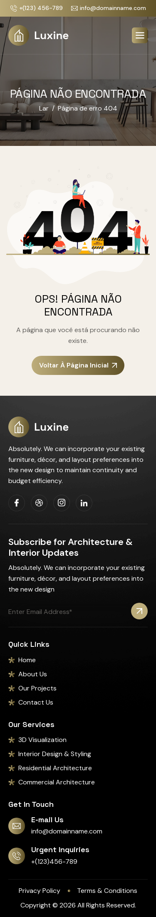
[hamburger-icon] (140, 35)
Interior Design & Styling (54, 753)
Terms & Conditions (107, 890)
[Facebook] (16, 503)
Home (27, 660)
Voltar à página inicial (78, 365)
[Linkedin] (84, 503)
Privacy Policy (39, 890)
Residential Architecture (55, 768)
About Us (32, 674)
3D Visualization (42, 739)
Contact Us (35, 702)
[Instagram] (61, 503)
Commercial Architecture (56, 782)
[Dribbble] (39, 503)
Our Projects (37, 688)
